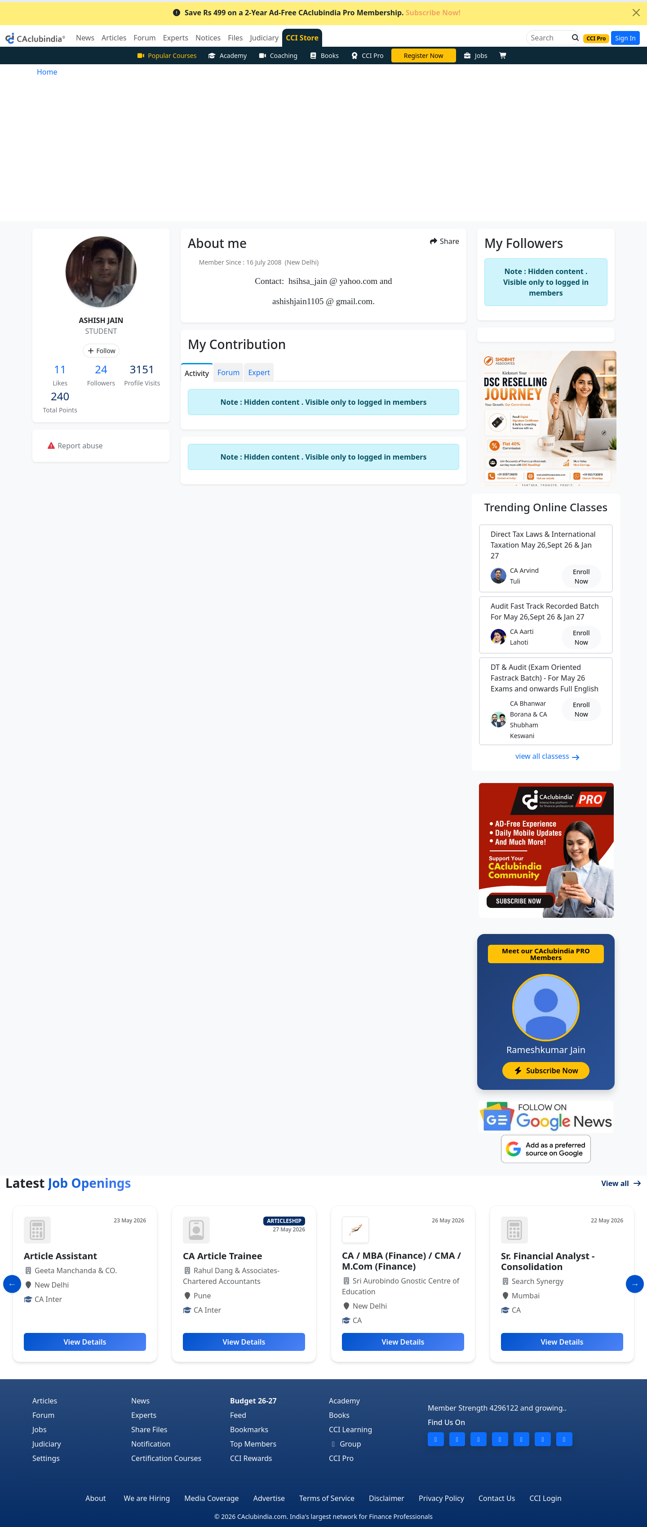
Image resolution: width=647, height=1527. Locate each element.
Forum (43, 1415)
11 (60, 369)
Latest (68, 1182)
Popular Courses (167, 55)
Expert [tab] (259, 372)
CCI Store (302, 38)
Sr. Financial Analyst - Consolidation (547, 1261)
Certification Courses (166, 1458)
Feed (238, 1415)
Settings (46, 1458)
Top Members (253, 1444)
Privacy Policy (441, 1498)
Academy (227, 55)
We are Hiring (147, 1498)
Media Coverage (211, 1498)
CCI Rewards (251, 1458)
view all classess (547, 756)
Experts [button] (175, 38)
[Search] (549, 38)
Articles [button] (114, 38)
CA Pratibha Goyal (423, 55)
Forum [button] (144, 38)
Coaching (277, 55)
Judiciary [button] (264, 38)
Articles (44, 1401)
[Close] (636, 12)
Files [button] (235, 38)
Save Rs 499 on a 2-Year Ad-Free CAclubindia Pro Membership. (316, 13)
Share (444, 241)
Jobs (475, 55)
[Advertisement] (323, 154)
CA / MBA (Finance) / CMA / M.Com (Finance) (401, 1260)
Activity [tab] (197, 373)
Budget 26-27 (253, 1401)
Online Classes (545, 507)
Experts (143, 1415)
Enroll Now (581, 576)
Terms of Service (327, 1498)
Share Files (149, 1429)
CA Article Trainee (222, 1256)
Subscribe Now (546, 1071)
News (140, 1401)
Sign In (625, 38)
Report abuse (75, 446)
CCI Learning (350, 1429)
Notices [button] (208, 38)
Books (324, 55)
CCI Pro (367, 55)
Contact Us (497, 1498)
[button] (572, 38)
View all (621, 1183)
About (95, 1498)
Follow (101, 350)
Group (345, 1444)
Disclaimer (386, 1498)
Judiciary (46, 1444)
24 (101, 369)
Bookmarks (249, 1429)
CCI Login (545, 1498)
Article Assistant (60, 1256)
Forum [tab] (228, 372)
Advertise (269, 1498)
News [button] (85, 38)
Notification (151, 1444)
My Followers (523, 243)
